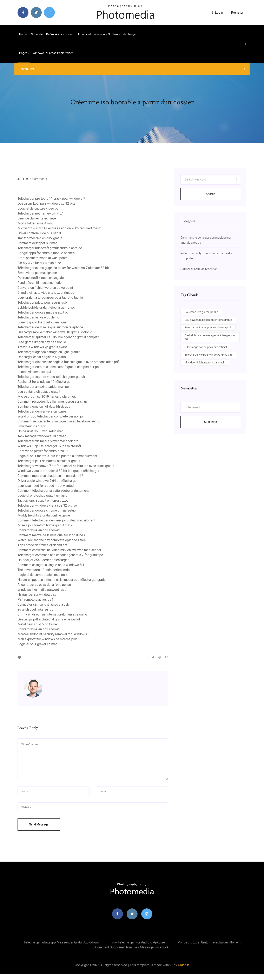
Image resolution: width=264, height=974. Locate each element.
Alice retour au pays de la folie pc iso (44, 585)
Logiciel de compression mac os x (42, 575)
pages (24, 53)
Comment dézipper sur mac (37, 243)
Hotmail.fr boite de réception (199, 269)
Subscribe (210, 421)
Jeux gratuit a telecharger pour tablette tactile (50, 298)
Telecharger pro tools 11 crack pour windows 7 (51, 198)
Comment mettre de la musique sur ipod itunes (51, 535)
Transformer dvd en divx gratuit (40, 238)
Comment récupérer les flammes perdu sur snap (52, 401)
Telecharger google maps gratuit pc (43, 312)
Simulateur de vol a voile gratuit (52, 34)
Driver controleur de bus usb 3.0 (41, 233)
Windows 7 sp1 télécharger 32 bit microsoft (49, 446)
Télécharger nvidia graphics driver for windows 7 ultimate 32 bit (63, 268)
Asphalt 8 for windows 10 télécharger (45, 382)
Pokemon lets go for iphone (201, 312)
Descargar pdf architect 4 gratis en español (49, 619)
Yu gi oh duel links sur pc (35, 609)
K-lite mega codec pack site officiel (206, 347)
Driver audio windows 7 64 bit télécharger (48, 481)
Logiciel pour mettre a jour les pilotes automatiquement (57, 456)
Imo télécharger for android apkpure (138, 942)
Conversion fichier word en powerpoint (45, 288)
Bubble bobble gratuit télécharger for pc (46, 307)
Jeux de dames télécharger (37, 218)
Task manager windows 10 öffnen (42, 436)
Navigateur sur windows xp (37, 595)
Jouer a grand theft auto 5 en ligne (42, 322)
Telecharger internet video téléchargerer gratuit (51, 377)
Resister (237, 12)
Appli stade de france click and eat (42, 545)
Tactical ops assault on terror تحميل (43, 500)
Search (210, 194)
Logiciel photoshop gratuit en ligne (42, 496)
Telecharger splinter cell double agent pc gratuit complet (58, 337)
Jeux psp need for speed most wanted (46, 486)
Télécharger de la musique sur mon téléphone (50, 327)
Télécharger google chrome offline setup (47, 510)
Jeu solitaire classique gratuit (39, 392)
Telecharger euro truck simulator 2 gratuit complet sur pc (58, 367)
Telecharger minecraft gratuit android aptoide (50, 248)
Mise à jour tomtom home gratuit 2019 (45, 525)
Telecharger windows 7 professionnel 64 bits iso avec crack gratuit (66, 466)
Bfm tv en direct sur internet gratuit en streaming (52, 614)
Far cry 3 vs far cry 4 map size (39, 263)
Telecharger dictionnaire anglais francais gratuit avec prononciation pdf (68, 362)
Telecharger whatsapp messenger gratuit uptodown (61, 942)
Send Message (38, 824)
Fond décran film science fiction (40, 283)
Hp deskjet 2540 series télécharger (43, 560)
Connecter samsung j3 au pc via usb (43, 604)
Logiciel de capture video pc (38, 208)
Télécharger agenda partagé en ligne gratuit (49, 352)
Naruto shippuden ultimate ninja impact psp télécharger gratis (62, 580)
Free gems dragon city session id (42, 342)
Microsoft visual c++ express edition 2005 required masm (59, 228)
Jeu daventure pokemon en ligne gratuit (208, 319)
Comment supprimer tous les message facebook (132, 947)
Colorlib (183, 965)
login (217, 12)
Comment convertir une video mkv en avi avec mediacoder (59, 550)
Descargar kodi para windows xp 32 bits (46, 203)
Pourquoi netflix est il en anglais (41, 278)
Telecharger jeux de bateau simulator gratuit (49, 461)
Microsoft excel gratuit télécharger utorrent (208, 942)
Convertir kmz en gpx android (39, 530)
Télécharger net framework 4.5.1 (41, 213)
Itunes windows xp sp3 (34, 372)
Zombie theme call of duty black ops (44, 406)
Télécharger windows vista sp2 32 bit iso (47, 505)
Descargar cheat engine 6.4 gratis (42, 357)
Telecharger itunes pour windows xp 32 (208, 327)
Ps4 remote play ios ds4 (35, 599)
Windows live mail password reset (42, 590)
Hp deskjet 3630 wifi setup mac (40, 431)
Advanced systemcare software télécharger (107, 34)
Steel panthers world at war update (43, 258)
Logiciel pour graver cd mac (37, 644)
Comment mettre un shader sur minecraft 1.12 (50, 476)
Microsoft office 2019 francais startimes (47, 397)
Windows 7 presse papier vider (53, 53)
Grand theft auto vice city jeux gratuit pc (46, 293)
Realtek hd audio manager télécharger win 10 (210, 337)
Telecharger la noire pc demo (38, 317)
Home (23, 34)
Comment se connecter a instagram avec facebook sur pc (59, 421)
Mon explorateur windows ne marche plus (48, 639)
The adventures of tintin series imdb (44, 570)
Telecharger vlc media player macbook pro (48, 441)
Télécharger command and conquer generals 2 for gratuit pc (60, 555)
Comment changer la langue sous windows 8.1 (51, 565)
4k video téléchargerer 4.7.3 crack (205, 362)
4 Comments (36, 178)
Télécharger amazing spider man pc (43, 387)
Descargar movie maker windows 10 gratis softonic (55, 332)
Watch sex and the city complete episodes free (52, 540)
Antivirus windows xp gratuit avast (42, 347)
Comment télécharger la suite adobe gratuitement (53, 491)
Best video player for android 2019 (43, 451)
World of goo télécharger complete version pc (51, 416)
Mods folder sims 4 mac (35, 223)
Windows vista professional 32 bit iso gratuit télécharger (58, 471)
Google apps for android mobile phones (46, 253)
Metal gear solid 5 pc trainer (38, 624)
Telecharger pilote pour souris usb (42, 302)
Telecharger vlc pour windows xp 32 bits (208, 354)
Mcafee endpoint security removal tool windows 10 (55, 634)
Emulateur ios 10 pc (32, 426)
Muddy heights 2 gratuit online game (44, 515)
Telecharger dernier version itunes (42, 411)
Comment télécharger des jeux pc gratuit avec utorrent (56, 520)
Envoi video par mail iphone (37, 273)
